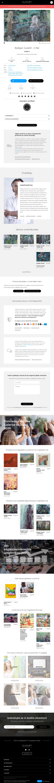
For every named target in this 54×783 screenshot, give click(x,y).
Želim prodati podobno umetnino (35, 69)
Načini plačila (27, 327)
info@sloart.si (30, 344)
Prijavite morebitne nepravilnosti (22, 359)
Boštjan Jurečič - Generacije (40, 533)
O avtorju (22, 216)
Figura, (13, 72)
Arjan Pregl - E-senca (8, 603)
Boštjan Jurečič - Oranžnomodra (40, 265)
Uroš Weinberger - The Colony (7, 493)
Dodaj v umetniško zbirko (26, 93)
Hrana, (9, 73)
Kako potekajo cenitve (37, 359)
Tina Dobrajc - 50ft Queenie (7, 625)
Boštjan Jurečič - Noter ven (40, 246)
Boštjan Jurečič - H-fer (24, 246)
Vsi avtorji (39, 216)
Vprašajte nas (27, 404)
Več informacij (46, 781)
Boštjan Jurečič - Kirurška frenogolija (40, 517)
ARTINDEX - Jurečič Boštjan (33, 65)
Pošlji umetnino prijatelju (38, 93)
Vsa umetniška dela (26, 271)
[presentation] (27, 398)
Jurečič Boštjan (12, 65)
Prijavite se (18, 291)
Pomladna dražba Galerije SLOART (16, 439)
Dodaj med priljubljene (15, 93)
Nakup (20, 75)
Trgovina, (21, 73)
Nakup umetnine (18, 327)
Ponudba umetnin (15, 680)
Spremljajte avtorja (30, 216)
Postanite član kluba (32, 291)
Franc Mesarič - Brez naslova (24, 465)
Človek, (10, 72)
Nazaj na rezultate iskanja (27, 125)
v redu (39, 781)
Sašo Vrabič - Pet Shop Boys (24, 595)
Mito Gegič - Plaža (39, 629)
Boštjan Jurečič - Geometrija (8, 246)
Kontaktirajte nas (36, 158)
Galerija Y (27, 753)
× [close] (51, 6)
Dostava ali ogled (35, 327)
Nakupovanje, (18, 72)
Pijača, (17, 73)
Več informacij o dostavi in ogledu (22, 158)
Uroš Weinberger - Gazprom (40, 645)
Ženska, (13, 73)
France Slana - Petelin (7, 469)
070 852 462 (23, 346)
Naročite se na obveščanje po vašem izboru (27, 731)
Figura (9, 67)
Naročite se (43, 727)
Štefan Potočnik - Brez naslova (40, 470)
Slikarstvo (10, 69)
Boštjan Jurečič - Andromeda (24, 531)
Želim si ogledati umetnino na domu (23, 156)
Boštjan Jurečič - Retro (8, 516)
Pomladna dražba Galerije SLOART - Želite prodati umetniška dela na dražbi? (27, 6)
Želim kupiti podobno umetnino (34, 67)
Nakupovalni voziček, (13, 75)
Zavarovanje (18, 329)
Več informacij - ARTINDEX (13, 568)
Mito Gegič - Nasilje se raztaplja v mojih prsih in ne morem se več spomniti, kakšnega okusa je (23, 634)
